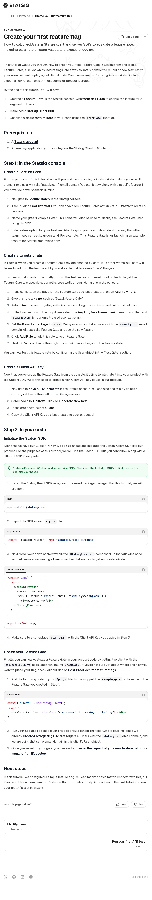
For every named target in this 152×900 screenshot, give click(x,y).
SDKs (110, 468)
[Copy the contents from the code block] (143, 499)
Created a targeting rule (41, 736)
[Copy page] (130, 37)
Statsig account (26, 141)
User (56, 559)
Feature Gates (39, 199)
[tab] (10, 499)
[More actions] (147, 5)
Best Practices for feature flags (92, 670)
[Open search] (140, 5)
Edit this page (140, 877)
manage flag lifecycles (28, 754)
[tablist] (71, 499)
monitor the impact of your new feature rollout (109, 748)
